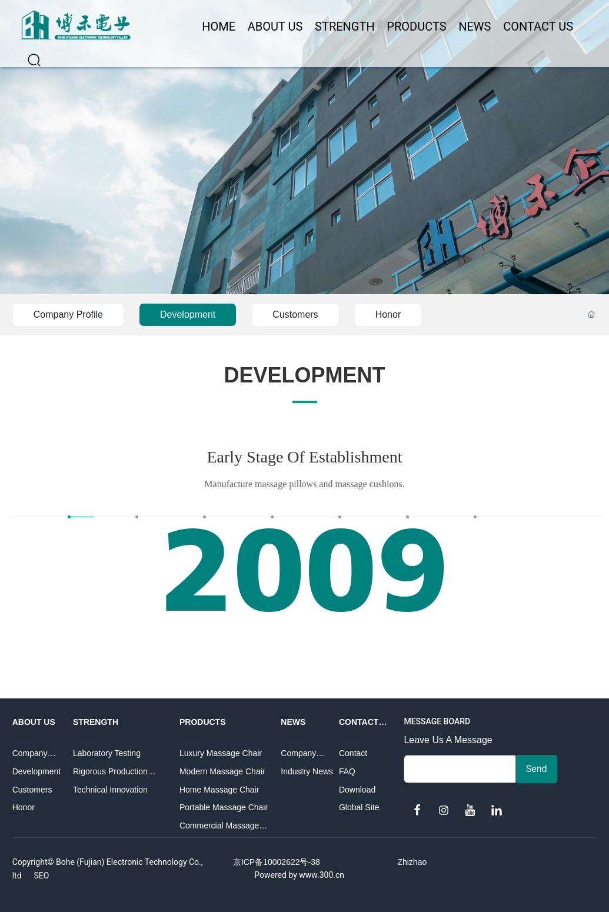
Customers (295, 314)
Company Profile (68, 314)
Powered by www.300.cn (299, 875)
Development (187, 314)
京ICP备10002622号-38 (276, 862)
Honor (388, 314)
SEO (41, 875)
